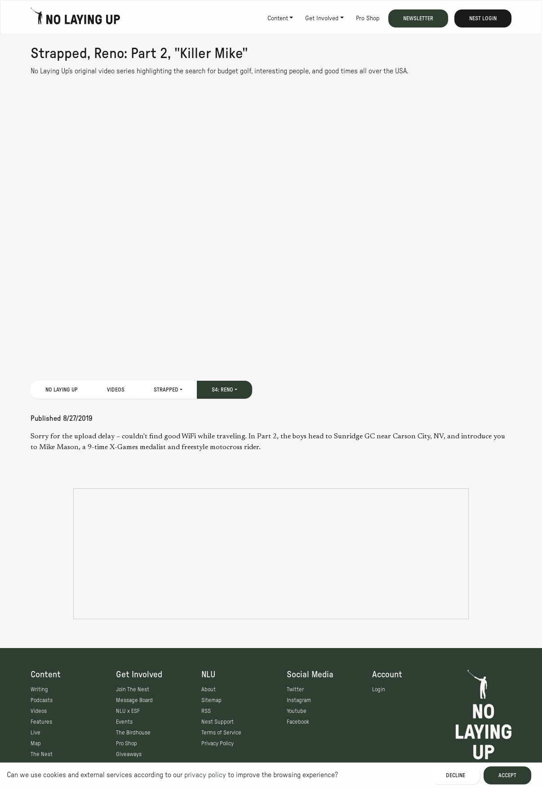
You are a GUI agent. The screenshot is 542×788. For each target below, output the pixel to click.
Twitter (295, 689)
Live (35, 732)
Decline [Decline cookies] (455, 775)
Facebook (298, 722)
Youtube (297, 711)
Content (277, 18)
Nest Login (483, 18)
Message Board (134, 700)
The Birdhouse (133, 732)
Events (124, 722)
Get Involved (321, 18)
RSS (206, 711)
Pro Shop (367, 18)
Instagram (299, 700)
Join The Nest (132, 689)
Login (378, 689)
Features (41, 722)
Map (36, 743)
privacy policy (205, 775)
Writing (39, 689)
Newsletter (418, 18)
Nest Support (217, 722)
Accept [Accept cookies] (507, 775)
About (208, 689)
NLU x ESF (128, 711)
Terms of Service (221, 732)
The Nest (42, 754)
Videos (115, 389)
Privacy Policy (217, 743)
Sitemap (211, 700)
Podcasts (42, 700)
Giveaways (129, 754)
